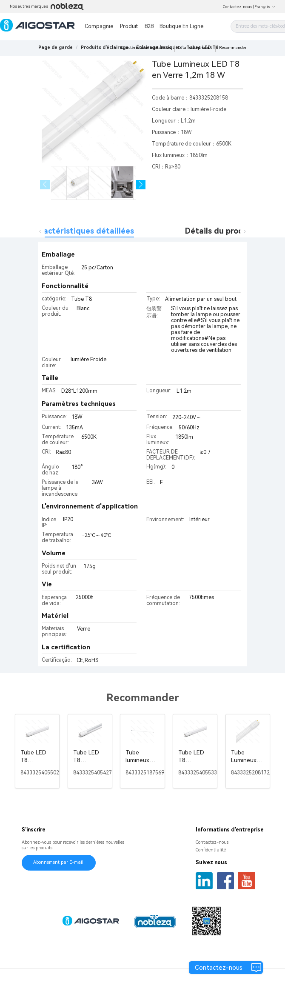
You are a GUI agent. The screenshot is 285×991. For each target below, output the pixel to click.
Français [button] (265, 7)
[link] (104, 47)
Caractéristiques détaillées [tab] (82, 230)
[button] (141, 185)
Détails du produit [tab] (219, 230)
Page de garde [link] (55, 47)
